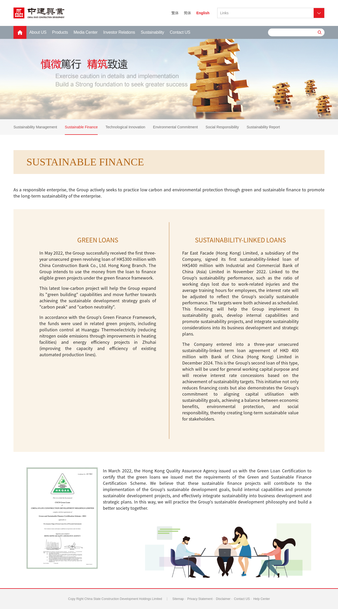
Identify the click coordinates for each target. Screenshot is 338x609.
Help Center (261, 599)
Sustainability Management (35, 127)
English (202, 13)
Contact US (180, 32)
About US (37, 32)
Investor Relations (119, 32)
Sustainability (152, 32)
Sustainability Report (263, 127)
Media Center (85, 32)
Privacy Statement (199, 599)
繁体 (175, 13)
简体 (187, 13)
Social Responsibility (222, 127)
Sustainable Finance (81, 127)
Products (60, 32)
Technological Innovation (125, 127)
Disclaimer (223, 599)
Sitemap (178, 599)
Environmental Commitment (175, 127)
